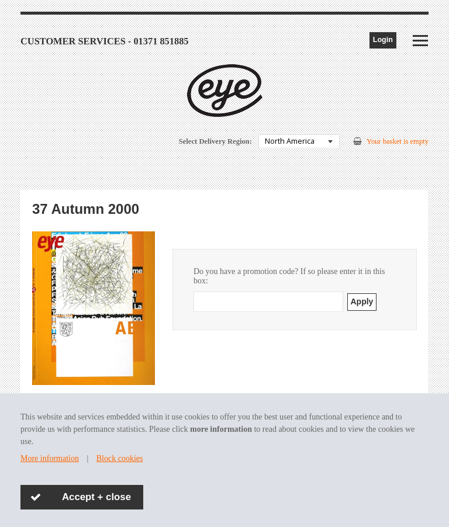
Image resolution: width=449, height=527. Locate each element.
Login (383, 40)
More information (49, 458)
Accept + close (96, 496)
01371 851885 (160, 41)
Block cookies (119, 458)
